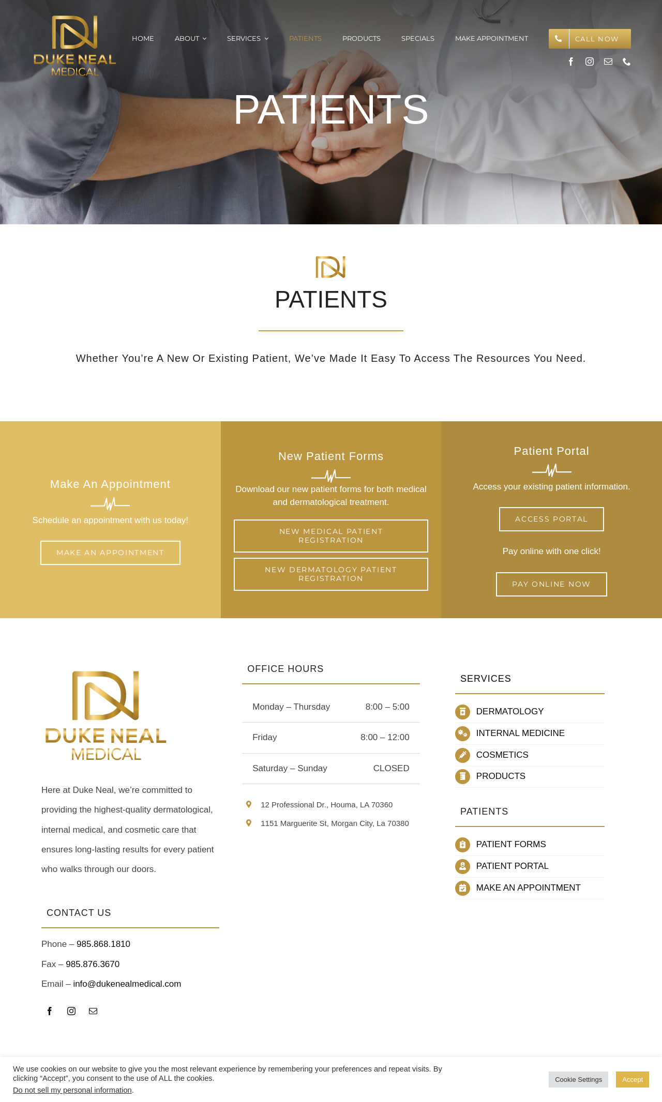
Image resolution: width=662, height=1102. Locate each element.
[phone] (627, 61)
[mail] (608, 61)
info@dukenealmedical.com (127, 984)
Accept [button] (632, 1079)
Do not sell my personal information (72, 1090)
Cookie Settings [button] (578, 1079)
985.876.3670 (92, 964)
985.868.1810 (103, 944)
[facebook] (571, 61)
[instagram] (589, 61)
